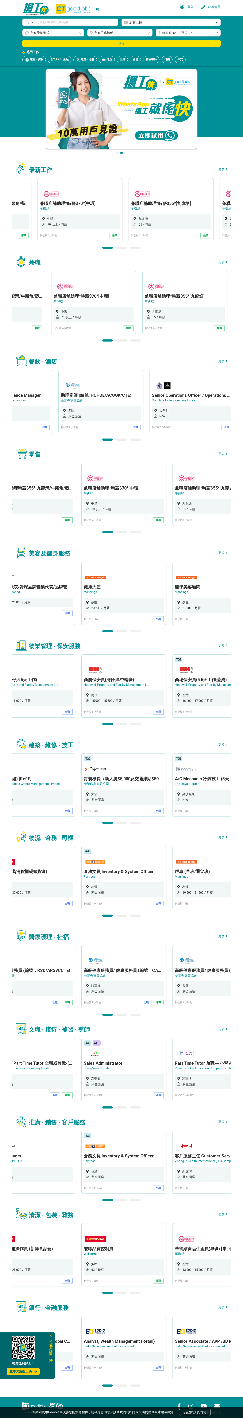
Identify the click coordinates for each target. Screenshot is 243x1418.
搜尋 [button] (121, 43)
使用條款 (151, 1412)
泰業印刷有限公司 (103, 781)
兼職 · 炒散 (34, 60)
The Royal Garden (194, 781)
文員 (122, 59)
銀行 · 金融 (60, 60)
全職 (74, 426)
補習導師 (151, 59)
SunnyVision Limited (105, 1065)
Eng (97, 9)
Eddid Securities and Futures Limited (116, 1342)
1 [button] (107, 247)
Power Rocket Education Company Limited (211, 1065)
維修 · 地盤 (85, 60)
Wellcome (97, 1249)
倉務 (135, 59)
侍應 (107, 60)
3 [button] (135, 247)
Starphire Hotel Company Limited (205, 399)
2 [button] (121, 247)
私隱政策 (135, 1412)
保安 (180, 59)
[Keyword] (77, 22)
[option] (130, 209)
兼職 (74, 235)
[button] (29, 22)
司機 (167, 59)
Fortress (97, 874)
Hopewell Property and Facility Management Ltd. (124, 683)
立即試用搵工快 (23, 1371)
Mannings (97, 590)
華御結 (95, 208)
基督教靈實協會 (102, 399)
